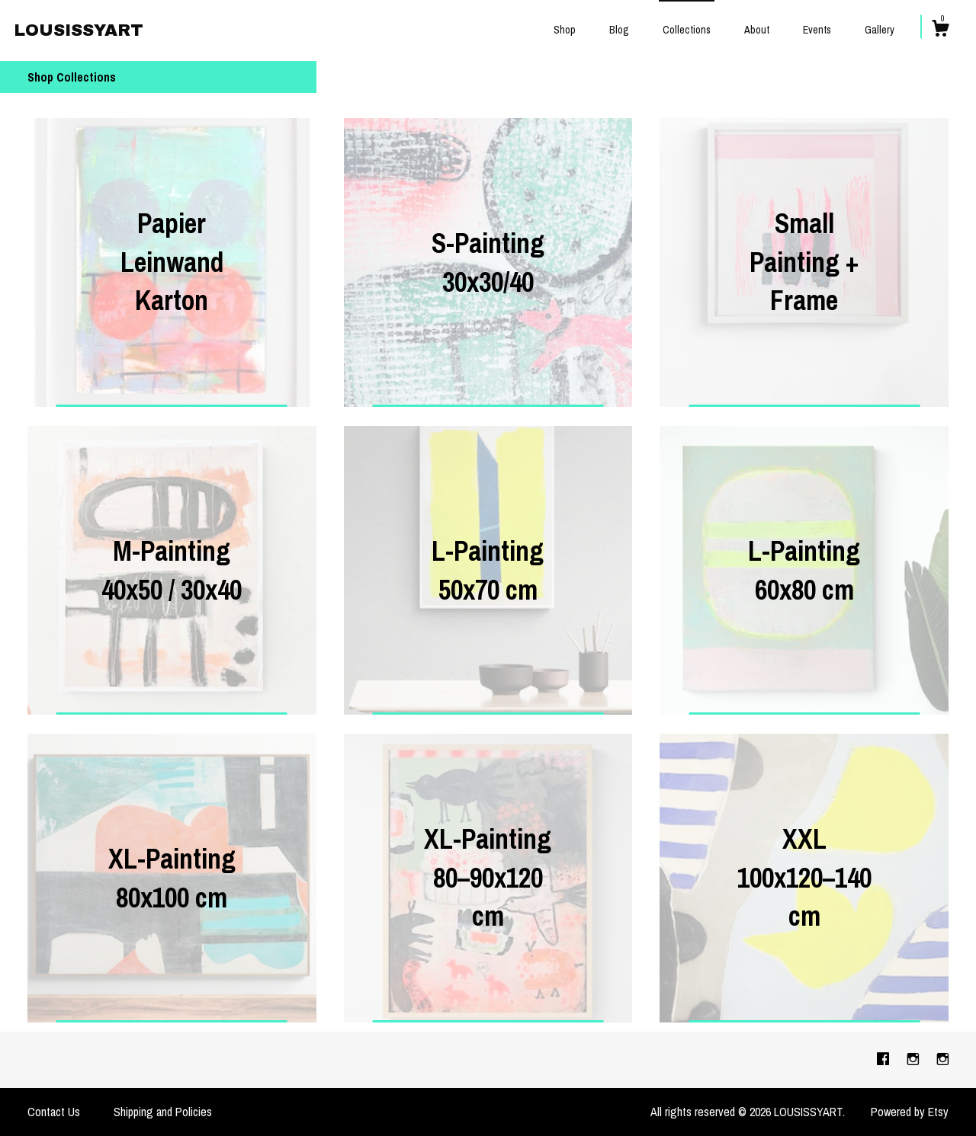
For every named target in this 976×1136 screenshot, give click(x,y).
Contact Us (53, 1111)
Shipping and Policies (163, 1111)
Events (817, 30)
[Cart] (940, 30)
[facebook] (884, 1059)
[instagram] (914, 1059)
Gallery (879, 30)
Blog (619, 30)
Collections (687, 30)
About (756, 30)
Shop (565, 30)
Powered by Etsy (910, 1111)
